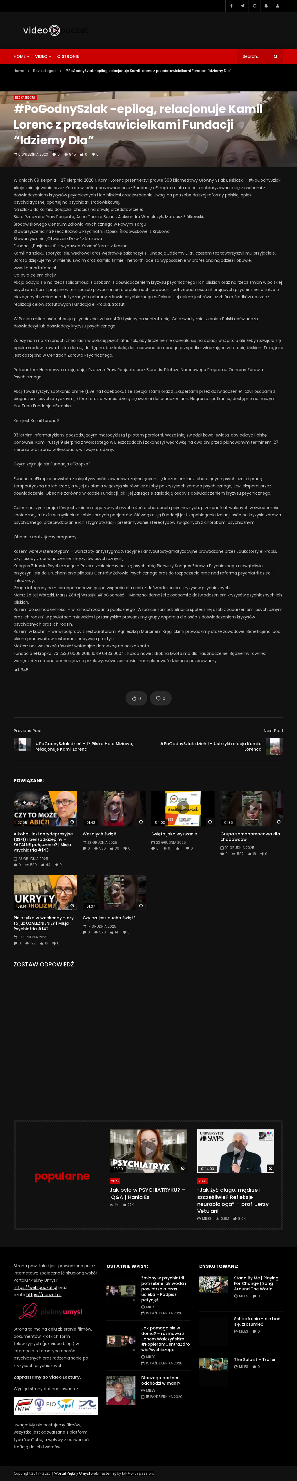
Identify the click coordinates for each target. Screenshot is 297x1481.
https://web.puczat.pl (35, 1287)
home (20, 56)
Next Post (273, 731)
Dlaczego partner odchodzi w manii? (160, 1380)
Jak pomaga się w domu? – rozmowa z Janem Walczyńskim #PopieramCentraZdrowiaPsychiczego (165, 1339)
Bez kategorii (44, 70)
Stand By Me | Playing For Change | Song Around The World (256, 1283)
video (41, 56)
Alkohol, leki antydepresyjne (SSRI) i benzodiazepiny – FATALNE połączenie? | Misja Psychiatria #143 (43, 842)
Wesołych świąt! (99, 834)
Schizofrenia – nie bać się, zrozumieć (257, 1321)
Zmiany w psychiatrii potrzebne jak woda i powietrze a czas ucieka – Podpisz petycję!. (163, 1289)
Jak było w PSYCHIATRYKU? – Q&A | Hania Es (148, 1193)
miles (206, 1218)
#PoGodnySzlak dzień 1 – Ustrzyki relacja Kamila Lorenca (211, 746)
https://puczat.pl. (43, 1295)
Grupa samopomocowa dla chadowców (250, 836)
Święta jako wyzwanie (174, 834)
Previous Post (28, 731)
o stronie (68, 56)
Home (19, 70)
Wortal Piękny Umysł (72, 1473)
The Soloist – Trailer (255, 1359)
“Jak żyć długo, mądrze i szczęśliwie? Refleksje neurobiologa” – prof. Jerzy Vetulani (233, 1200)
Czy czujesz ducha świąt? (109, 918)
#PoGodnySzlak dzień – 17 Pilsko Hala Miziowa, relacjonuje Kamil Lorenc (84, 746)
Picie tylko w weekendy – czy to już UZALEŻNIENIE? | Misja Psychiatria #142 (44, 923)
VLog (115, 1181)
